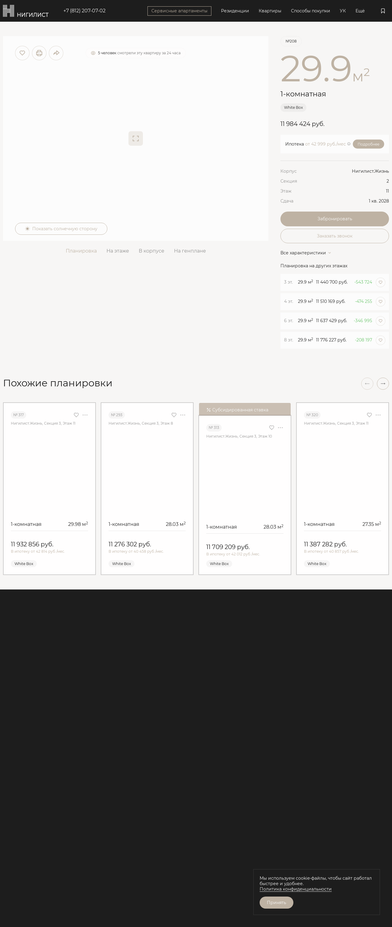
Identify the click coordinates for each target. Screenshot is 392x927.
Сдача (286, 201)
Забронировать (335, 219)
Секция (288, 181)
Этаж (286, 191)
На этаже (117, 251)
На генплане (190, 251)
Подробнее (368, 144)
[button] (383, 384)
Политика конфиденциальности (296, 889)
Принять (276, 902)
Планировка (81, 251)
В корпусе (151, 251)
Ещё (360, 11)
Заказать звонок (334, 236)
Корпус (288, 171)
